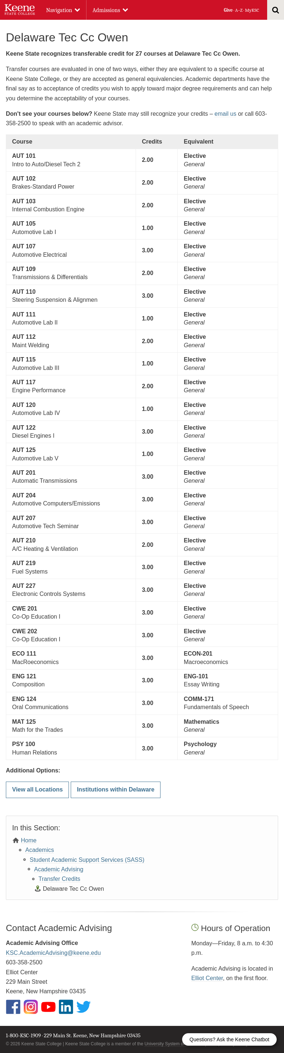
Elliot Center (207, 978)
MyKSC (252, 10)
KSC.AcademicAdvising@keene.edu (53, 953)
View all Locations (37, 789)
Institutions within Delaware (116, 789)
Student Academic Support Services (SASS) (87, 860)
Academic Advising (58, 869)
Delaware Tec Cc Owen (73, 889)
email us (225, 114)
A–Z (239, 10)
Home (29, 840)
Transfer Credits (59, 879)
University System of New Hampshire (180, 1043)
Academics (39, 850)
